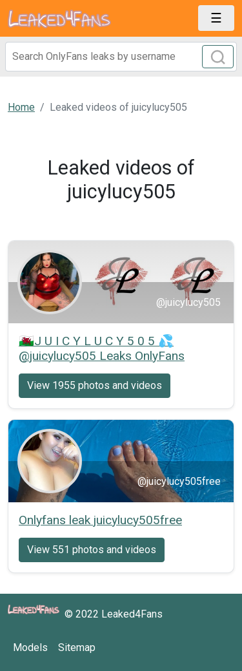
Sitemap (77, 647)
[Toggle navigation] (216, 18)
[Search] (121, 56)
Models (30, 647)
